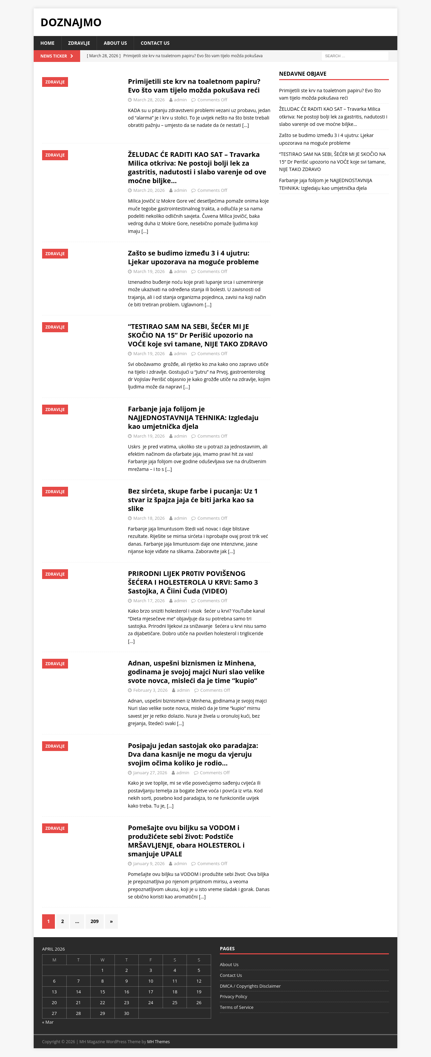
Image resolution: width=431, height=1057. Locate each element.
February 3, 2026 (150, 690)
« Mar (48, 1022)
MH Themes (158, 1042)
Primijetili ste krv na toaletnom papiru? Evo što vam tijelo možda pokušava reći (194, 86)
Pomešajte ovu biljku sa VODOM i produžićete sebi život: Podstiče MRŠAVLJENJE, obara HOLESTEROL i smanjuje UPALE (186, 841)
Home (47, 43)
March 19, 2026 (149, 272)
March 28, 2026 (149, 100)
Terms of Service (237, 1007)
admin (180, 100)
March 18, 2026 (149, 518)
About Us (117, 43)
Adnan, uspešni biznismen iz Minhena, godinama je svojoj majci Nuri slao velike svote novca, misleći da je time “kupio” (196, 672)
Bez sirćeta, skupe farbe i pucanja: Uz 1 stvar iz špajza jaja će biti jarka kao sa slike (193, 500)
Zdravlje (80, 43)
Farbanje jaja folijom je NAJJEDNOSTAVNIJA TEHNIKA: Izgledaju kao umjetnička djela (193, 417)
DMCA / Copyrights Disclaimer (250, 986)
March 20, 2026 (149, 190)
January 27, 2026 (150, 773)
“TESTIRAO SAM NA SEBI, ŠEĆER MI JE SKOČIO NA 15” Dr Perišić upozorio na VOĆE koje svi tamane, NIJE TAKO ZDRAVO (198, 335)
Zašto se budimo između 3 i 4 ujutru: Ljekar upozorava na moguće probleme (193, 258)
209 (95, 921)
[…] (245, 125)
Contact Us (157, 43)
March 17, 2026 (149, 601)
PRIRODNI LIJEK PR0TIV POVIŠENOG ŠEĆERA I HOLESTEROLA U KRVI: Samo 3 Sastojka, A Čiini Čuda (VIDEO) (193, 582)
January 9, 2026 (149, 864)
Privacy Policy (233, 997)
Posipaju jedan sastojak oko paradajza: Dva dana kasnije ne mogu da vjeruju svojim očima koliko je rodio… (193, 754)
